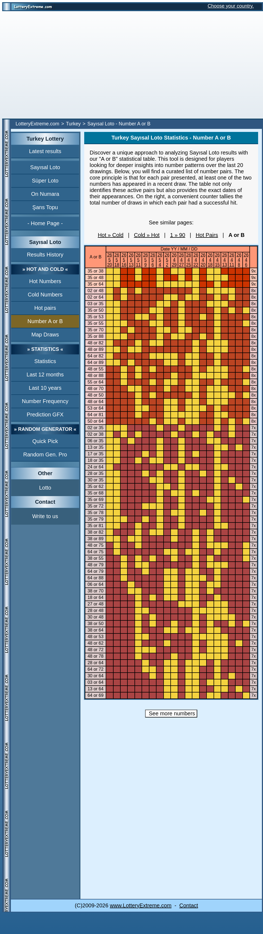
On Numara (45, 194)
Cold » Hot (147, 235)
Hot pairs (45, 308)
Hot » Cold (111, 235)
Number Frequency (45, 401)
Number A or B (45, 321)
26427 (181, 260)
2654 (160, 260)
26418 (210, 260)
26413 (224, 260)
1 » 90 (177, 235)
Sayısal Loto (45, 167)
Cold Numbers (45, 295)
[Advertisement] (51, 65)
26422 (195, 260)
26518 (116, 260)
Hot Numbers (45, 281)
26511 (138, 260)
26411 (231, 260)
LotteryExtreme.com (37, 123)
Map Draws (45, 335)
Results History (45, 255)
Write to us (45, 516)
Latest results (45, 151)
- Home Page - (45, 223)
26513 (131, 260)
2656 (152, 260)
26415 (217, 260)
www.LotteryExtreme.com (140, 905)
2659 (145, 260)
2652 (167, 260)
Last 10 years (45, 388)
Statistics (45, 361)
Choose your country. (231, 6)
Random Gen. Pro (45, 454)
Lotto (45, 488)
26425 (188, 260)
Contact (188, 905)
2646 (246, 260)
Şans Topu (45, 207)
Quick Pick (45, 441)
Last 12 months (45, 375)
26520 (109, 260)
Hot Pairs (207, 235)
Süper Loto (45, 181)
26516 (123, 260)
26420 (203, 260)
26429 (174, 260)
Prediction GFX (45, 414)
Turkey (73, 123)
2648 (239, 260)
